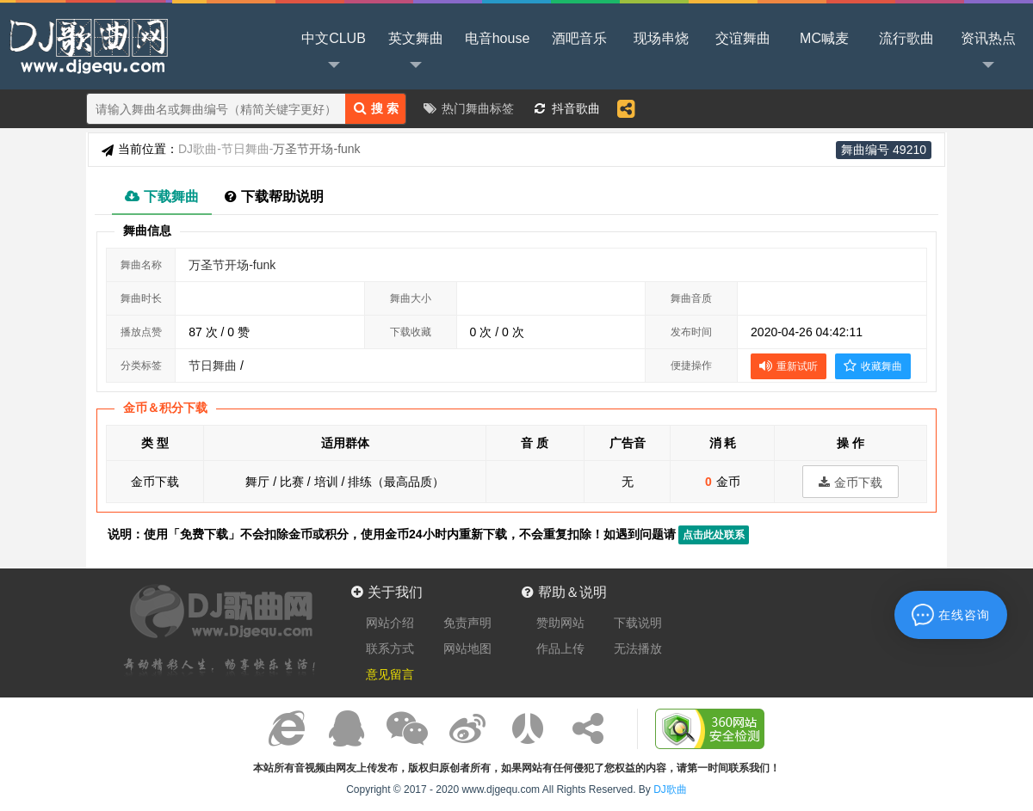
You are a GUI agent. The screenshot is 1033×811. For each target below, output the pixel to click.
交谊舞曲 (742, 38)
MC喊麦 (824, 38)
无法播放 (638, 648)
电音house (497, 38)
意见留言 (390, 674)
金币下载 (850, 482)
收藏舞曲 (873, 365)
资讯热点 (988, 52)
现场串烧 (661, 38)
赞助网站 (560, 623)
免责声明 (467, 623)
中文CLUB (333, 52)
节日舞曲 (247, 149)
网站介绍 (390, 623)
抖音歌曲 (576, 108)
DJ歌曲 (86, 44)
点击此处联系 (714, 535)
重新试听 (788, 365)
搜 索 (376, 108)
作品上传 (560, 648)
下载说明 (638, 623)
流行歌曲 (906, 38)
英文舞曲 (415, 52)
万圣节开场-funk (232, 265)
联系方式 (390, 648)
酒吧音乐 (579, 38)
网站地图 (467, 648)
